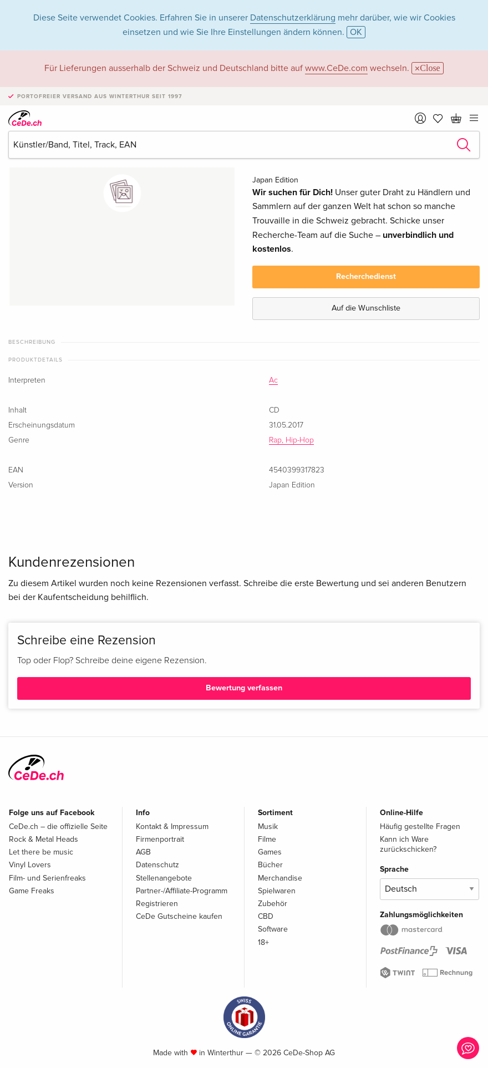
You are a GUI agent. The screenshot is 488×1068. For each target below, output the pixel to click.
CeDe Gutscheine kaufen (179, 916)
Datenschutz (157, 864)
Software (273, 929)
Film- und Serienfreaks (47, 878)
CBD (265, 916)
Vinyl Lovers (30, 864)
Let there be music (41, 852)
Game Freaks (31, 891)
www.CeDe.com (336, 68)
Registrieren (157, 903)
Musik (268, 826)
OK (356, 32)
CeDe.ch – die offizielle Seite (58, 826)
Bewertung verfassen (244, 688)
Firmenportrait (160, 839)
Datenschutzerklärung (293, 17)
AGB (143, 852)
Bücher (270, 864)
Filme (267, 839)
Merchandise (280, 878)
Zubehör (272, 903)
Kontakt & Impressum (172, 826)
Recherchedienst (366, 276)
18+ (263, 942)
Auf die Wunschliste (366, 308)
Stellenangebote (164, 878)
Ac (273, 380)
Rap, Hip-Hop (291, 440)
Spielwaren (277, 891)
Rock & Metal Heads (43, 839)
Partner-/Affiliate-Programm (181, 891)
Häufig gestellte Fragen (420, 826)
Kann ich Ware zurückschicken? (408, 844)
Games (270, 852)
